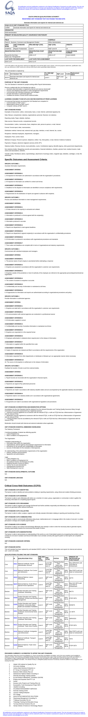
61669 (15, 604)
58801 (15, 611)
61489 (15, 638)
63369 (15, 645)
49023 (15, 577)
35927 (15, 563)
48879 (15, 584)
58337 (15, 624)
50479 (15, 591)
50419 (15, 570)
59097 (15, 618)
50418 (15, 631)
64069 (15, 597)
